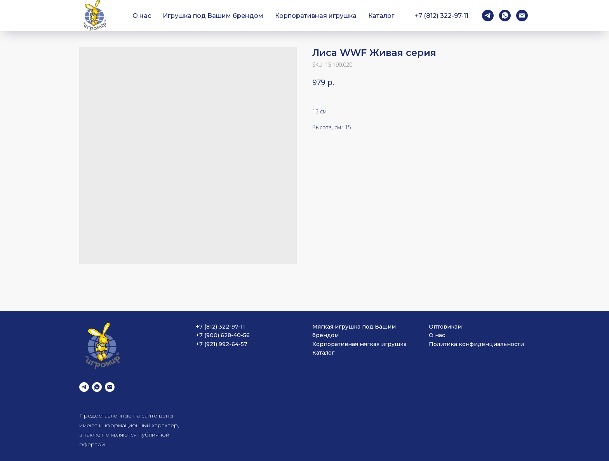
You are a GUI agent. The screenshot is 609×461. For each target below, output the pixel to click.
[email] (522, 15)
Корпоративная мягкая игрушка (359, 344)
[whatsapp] (505, 15)
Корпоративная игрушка (316, 15)
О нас (141, 15)
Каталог (381, 15)
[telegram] (488, 15)
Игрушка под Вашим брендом (213, 15)
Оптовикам (445, 326)
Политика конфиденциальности (476, 344)
